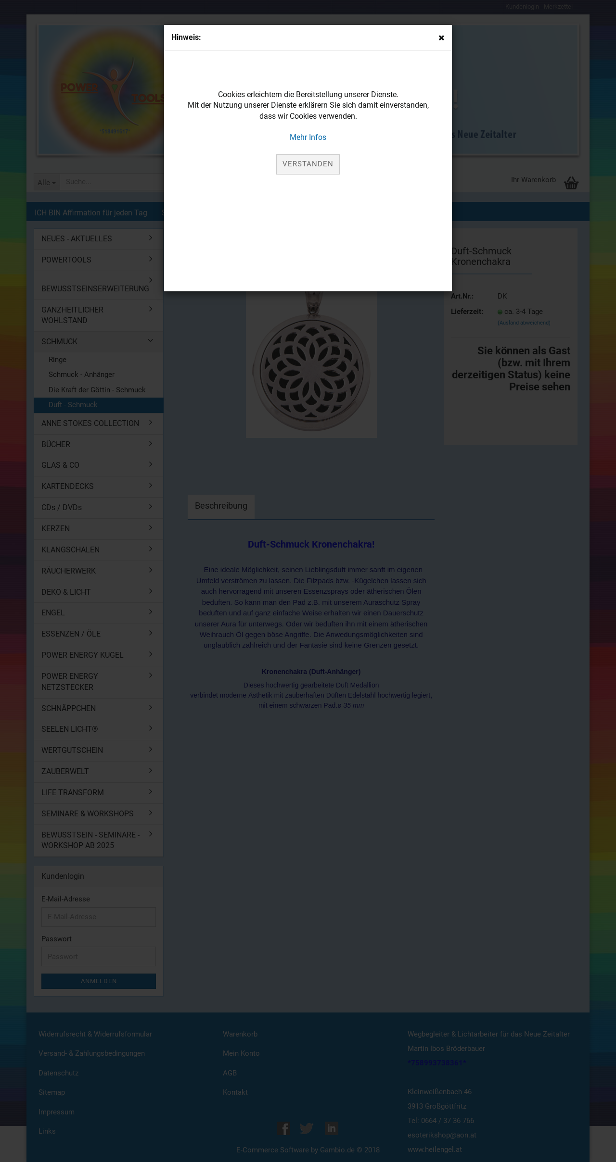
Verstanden (308, 164)
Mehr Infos (308, 137)
